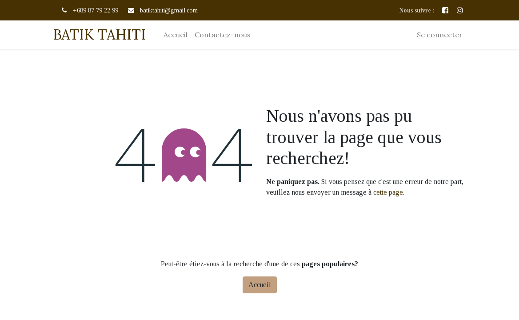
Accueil (259, 284)
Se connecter (440, 34)
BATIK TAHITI (99, 34)
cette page (388, 192)
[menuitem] (175, 35)
